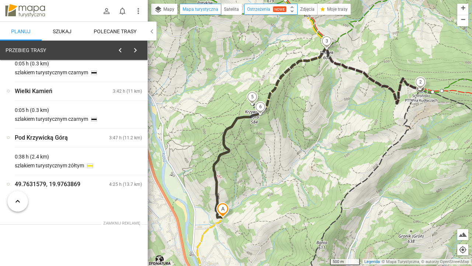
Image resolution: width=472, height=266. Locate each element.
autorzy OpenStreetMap (447, 261)
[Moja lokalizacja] (462, 249)
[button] (222, 209)
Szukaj (62, 31)
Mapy (164, 10)
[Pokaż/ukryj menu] (138, 11)
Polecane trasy (115, 31)
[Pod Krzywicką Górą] (44, 159)
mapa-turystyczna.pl (25, 10)
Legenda (372, 261)
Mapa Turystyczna (402, 261)
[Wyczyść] (141, 48)
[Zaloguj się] (106, 11)
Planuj (21, 31)
